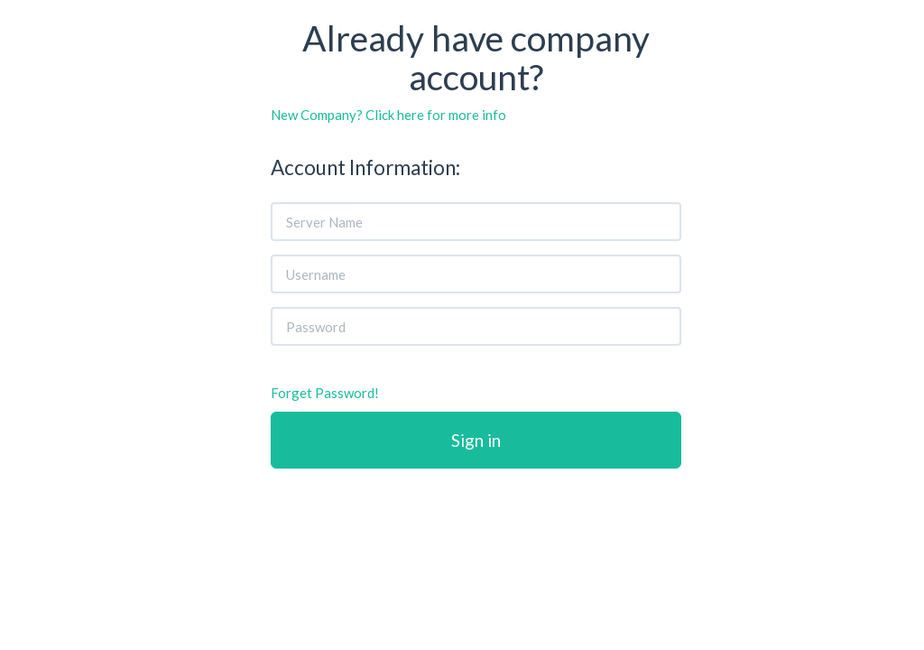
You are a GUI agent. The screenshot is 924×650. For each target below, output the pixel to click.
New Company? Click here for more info (388, 115)
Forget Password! (325, 393)
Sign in (476, 440)
